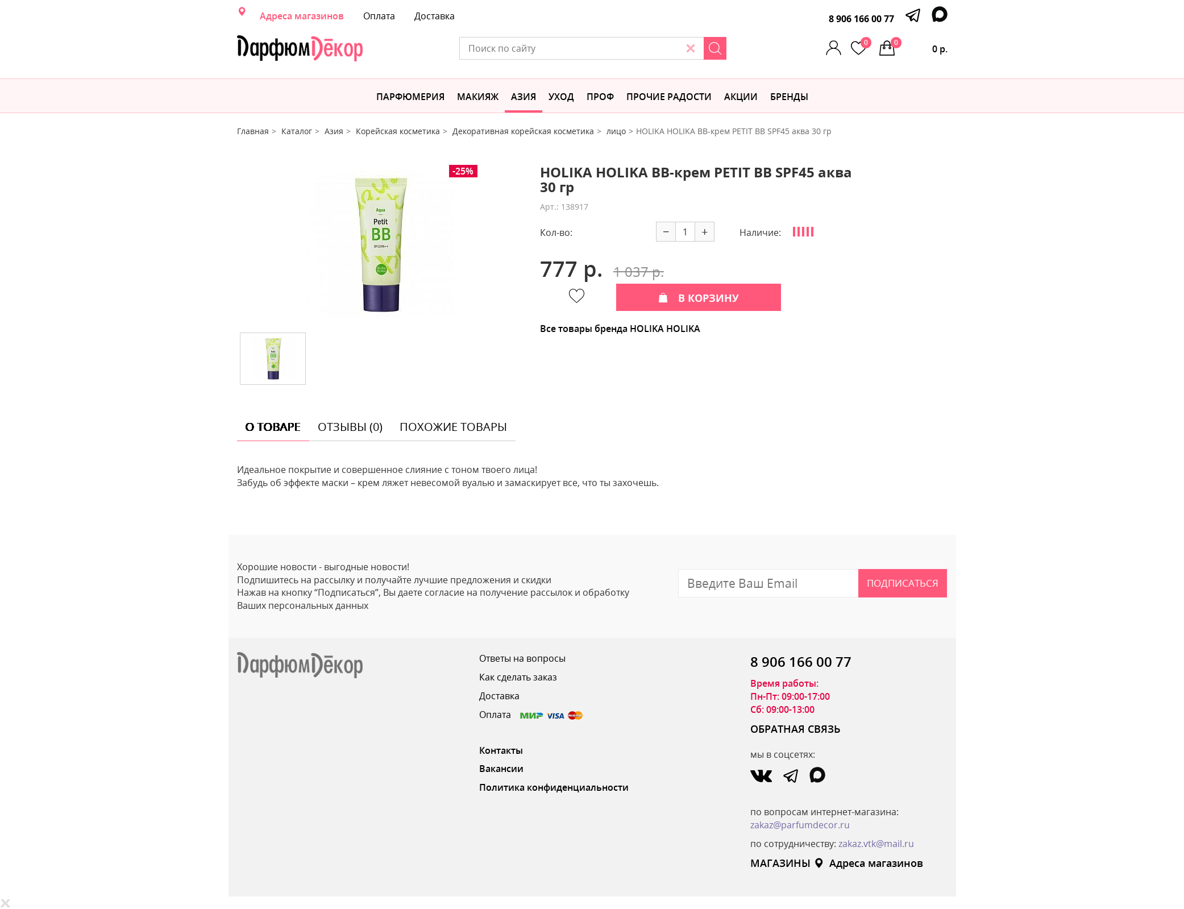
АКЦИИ (741, 96)
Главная (253, 131)
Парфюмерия (410, 96)
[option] (379, 244)
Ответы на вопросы (522, 658)
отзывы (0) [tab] (350, 426)
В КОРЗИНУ (698, 298)
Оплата (379, 16)
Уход (561, 96)
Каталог (296, 131)
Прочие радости (669, 96)
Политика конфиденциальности (554, 787)
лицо (616, 131)
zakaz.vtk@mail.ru (876, 843)
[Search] (715, 48)
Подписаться (902, 583)
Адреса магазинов (302, 16)
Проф (600, 96)
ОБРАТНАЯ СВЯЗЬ (795, 729)
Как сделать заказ (518, 677)
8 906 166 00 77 (861, 19)
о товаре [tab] (273, 426)
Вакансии (501, 768)
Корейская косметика (398, 131)
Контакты (501, 750)
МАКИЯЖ (477, 96)
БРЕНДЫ (789, 96)
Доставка (434, 16)
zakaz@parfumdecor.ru (800, 825)
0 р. (919, 46)
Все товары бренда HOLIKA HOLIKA (620, 328)
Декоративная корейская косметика (523, 131)
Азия (523, 96)
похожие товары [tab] (453, 426)
